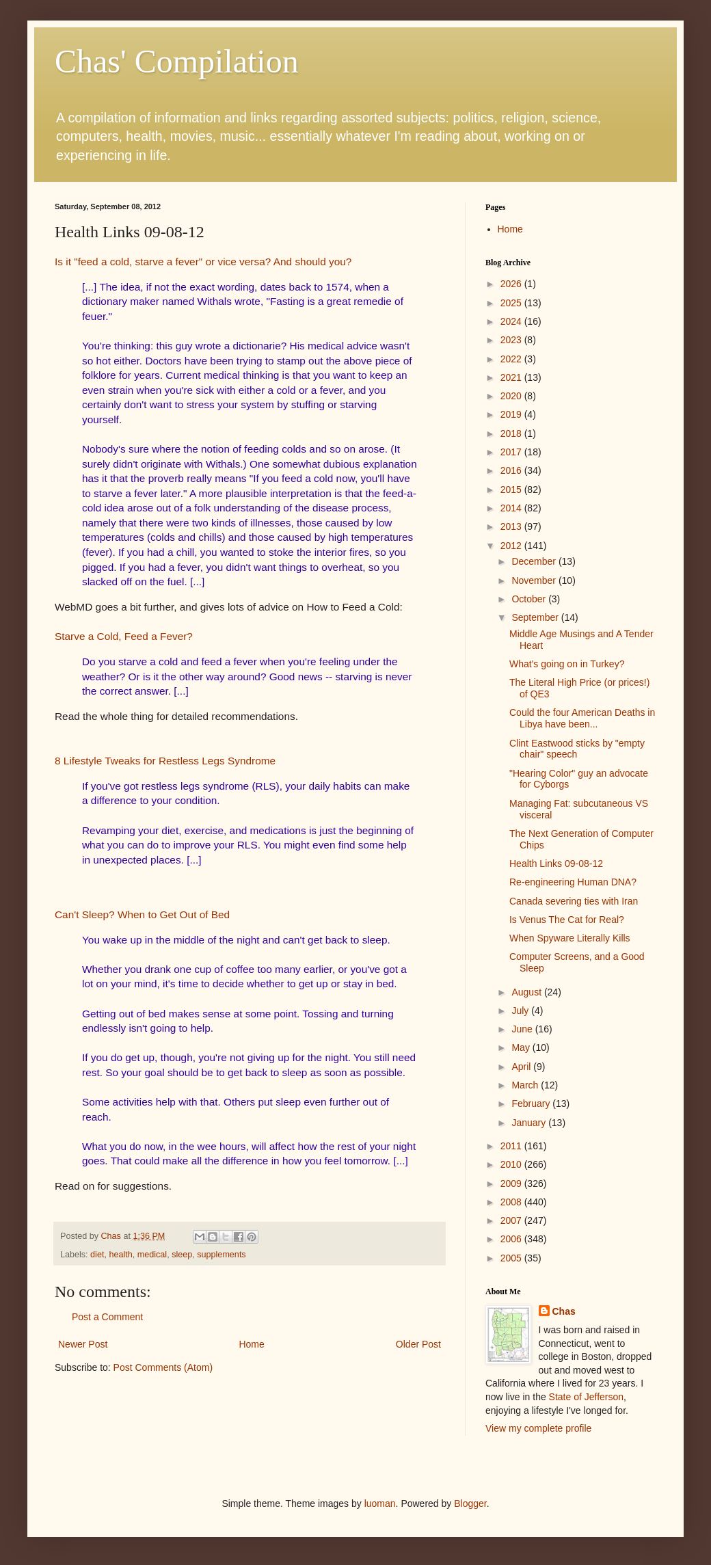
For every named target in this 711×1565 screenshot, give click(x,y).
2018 (512, 433)
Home (251, 1344)
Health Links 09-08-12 (556, 863)
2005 (512, 1258)
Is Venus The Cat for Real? (566, 919)
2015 (512, 489)
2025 (512, 302)
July (521, 1010)
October (529, 598)
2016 (512, 470)
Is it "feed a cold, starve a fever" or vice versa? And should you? (203, 261)
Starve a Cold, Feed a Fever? (124, 636)
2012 (512, 545)
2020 (512, 395)
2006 (512, 1238)
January (529, 1122)
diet (97, 1254)
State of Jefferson (586, 1396)
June (523, 1029)
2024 (512, 321)
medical (152, 1254)
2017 (512, 451)
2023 (512, 339)
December (534, 561)
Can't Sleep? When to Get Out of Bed (142, 914)
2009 (512, 1183)
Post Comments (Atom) (163, 1367)
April (522, 1066)
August (527, 992)
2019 (512, 414)
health (120, 1254)
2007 (512, 1220)
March (526, 1085)
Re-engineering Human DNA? (572, 882)
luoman (380, 1503)
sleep (182, 1254)
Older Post (418, 1344)
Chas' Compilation (177, 61)
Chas (564, 1311)
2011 (512, 1145)
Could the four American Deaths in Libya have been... (582, 718)
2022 (512, 358)
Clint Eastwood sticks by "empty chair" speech (577, 749)
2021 (512, 377)
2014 (512, 508)
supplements (221, 1254)
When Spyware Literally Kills (569, 938)
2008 (512, 1201)
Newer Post (82, 1344)
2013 (512, 526)
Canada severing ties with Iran (573, 901)
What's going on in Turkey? (566, 663)
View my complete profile (538, 1428)
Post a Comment (107, 1316)
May (521, 1047)
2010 (512, 1164)
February (531, 1103)
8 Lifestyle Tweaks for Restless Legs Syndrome (165, 760)
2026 (512, 283)
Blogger (470, 1503)
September (536, 617)
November (534, 580)
